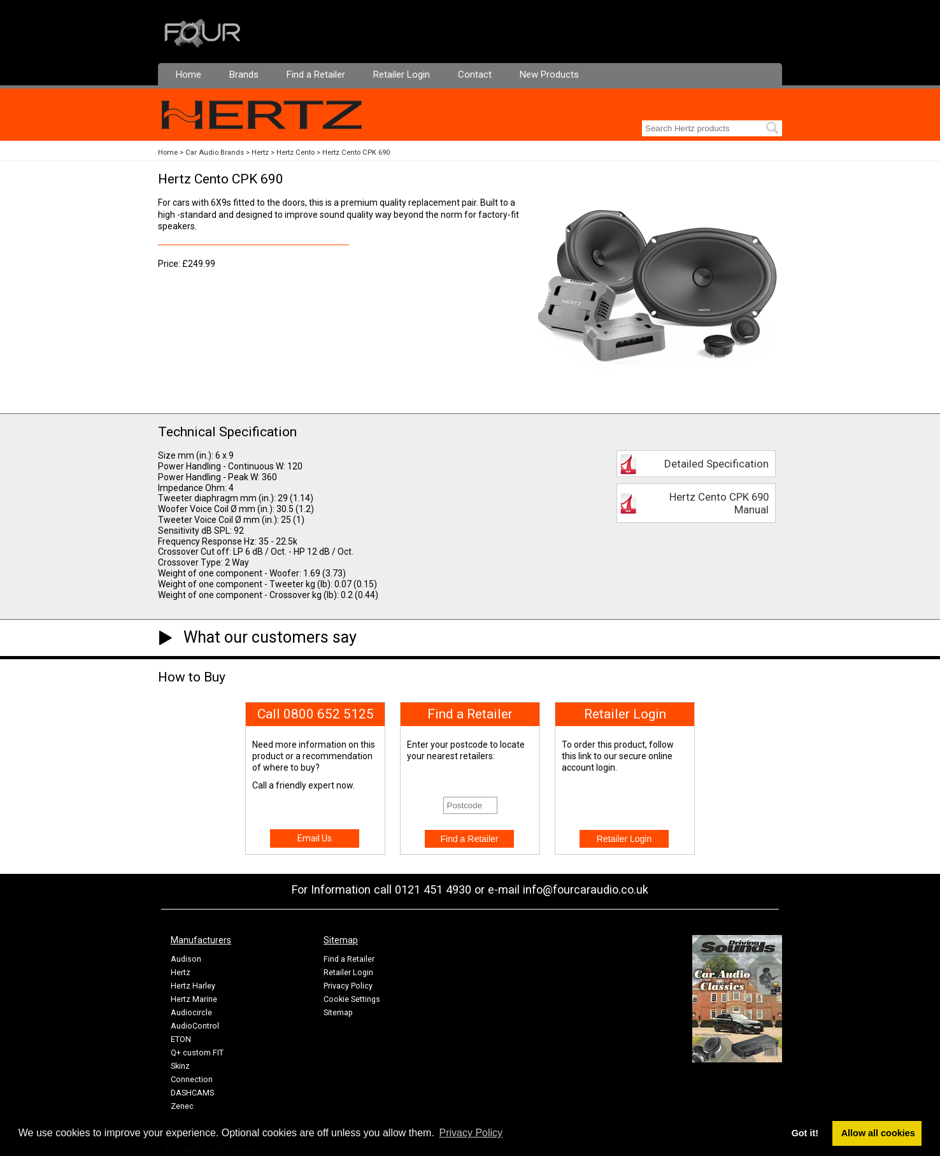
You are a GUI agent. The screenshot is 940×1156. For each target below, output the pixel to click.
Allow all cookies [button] (878, 1133)
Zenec (182, 1106)
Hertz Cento (295, 152)
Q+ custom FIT (197, 1052)
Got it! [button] (805, 1133)
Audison (186, 959)
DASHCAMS (192, 1092)
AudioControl (195, 1026)
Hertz (260, 152)
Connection (192, 1079)
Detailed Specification (716, 463)
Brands (244, 74)
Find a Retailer (316, 74)
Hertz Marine (194, 999)
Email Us (314, 838)
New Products (549, 74)
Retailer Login (401, 74)
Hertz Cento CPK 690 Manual (719, 503)
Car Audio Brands (214, 152)
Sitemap (338, 1012)
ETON (181, 1039)
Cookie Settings (352, 999)
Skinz (180, 1066)
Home (188, 74)
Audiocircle (191, 1012)
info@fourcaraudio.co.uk (585, 889)
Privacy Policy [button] (471, 1132)
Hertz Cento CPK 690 (356, 152)
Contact (475, 74)
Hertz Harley (193, 985)
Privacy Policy (348, 985)
